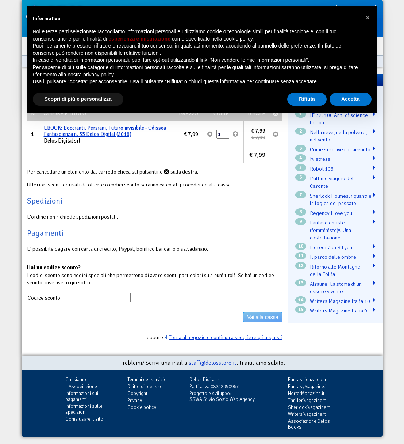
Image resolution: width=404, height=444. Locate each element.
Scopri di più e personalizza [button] (78, 99)
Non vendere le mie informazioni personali (258, 60)
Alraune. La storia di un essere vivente (336, 288)
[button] (368, 17)
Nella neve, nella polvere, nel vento (338, 136)
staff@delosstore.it (212, 363)
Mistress (320, 159)
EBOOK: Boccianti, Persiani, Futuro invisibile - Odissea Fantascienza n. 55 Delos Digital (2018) (105, 131)
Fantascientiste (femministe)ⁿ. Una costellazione (330, 230)
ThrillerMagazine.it (307, 400)
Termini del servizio (147, 379)
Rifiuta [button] (307, 99)
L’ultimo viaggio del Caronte (332, 182)
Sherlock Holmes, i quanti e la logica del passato (341, 200)
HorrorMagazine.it (306, 393)
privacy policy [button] (98, 74)
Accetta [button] (350, 99)
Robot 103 (322, 169)
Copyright (137, 393)
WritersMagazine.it (307, 414)
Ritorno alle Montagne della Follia (335, 270)
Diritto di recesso (145, 386)
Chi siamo (75, 379)
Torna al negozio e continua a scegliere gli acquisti (225, 337)
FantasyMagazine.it (308, 386)
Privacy (134, 400)
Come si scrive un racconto (340, 149)
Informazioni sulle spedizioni (84, 409)
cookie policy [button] (237, 39)
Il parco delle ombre (333, 257)
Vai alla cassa (262, 317)
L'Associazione (81, 386)
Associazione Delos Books (309, 424)
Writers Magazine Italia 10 (340, 301)
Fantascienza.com (307, 379)
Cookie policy (141, 407)
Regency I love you (331, 213)
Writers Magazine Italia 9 (338, 310)
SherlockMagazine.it (309, 407)
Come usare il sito (84, 419)
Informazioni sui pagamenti (81, 396)
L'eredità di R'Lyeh (331, 247)
